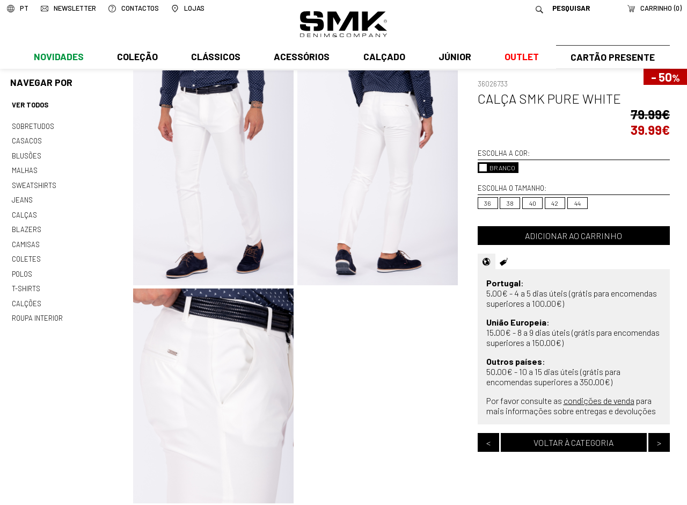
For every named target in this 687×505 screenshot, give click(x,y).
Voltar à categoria (573, 442)
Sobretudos (33, 125)
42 (554, 203)
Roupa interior (37, 310)
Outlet (519, 57)
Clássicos (214, 57)
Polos (22, 267)
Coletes (26, 253)
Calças (24, 210)
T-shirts (26, 281)
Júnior (452, 57)
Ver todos (30, 104)
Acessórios (300, 57)
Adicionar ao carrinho (573, 235)
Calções (26, 296)
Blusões (26, 153)
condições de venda (599, 400)
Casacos (26, 139)
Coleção (136, 57)
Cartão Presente (611, 57)
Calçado (382, 57)
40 (532, 203)
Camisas (25, 239)
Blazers (26, 224)
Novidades (58, 57)
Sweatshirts (34, 182)
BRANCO (497, 167)
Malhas (24, 168)
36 (487, 203)
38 (510, 203)
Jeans (22, 196)
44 (577, 203)
